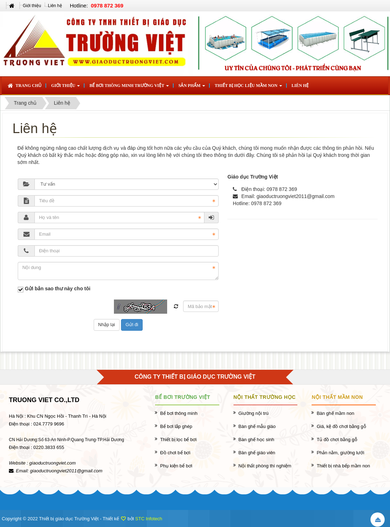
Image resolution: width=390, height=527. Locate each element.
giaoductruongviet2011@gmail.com (296, 196)
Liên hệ (55, 5)
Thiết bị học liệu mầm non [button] (248, 87)
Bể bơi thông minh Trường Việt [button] (129, 87)
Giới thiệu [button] (65, 87)
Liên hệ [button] (300, 85)
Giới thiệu (32, 5)
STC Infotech (148, 518)
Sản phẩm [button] (191, 87)
